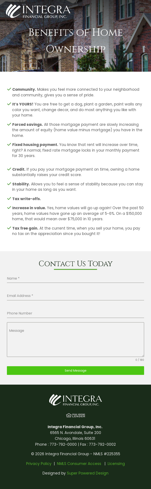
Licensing (116, 463)
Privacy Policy (39, 463)
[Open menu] (142, 9)
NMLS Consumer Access (79, 463)
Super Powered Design (88, 473)
